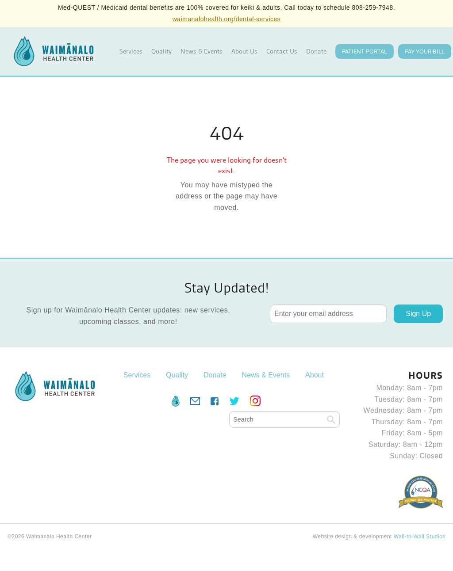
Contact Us (281, 51)
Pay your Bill (425, 51)
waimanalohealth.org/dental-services (227, 19)
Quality (161, 51)
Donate (316, 51)
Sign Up (418, 313)
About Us (244, 51)
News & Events (201, 51)
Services (130, 51)
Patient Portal (364, 51)
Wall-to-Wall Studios (419, 536)
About (314, 375)
